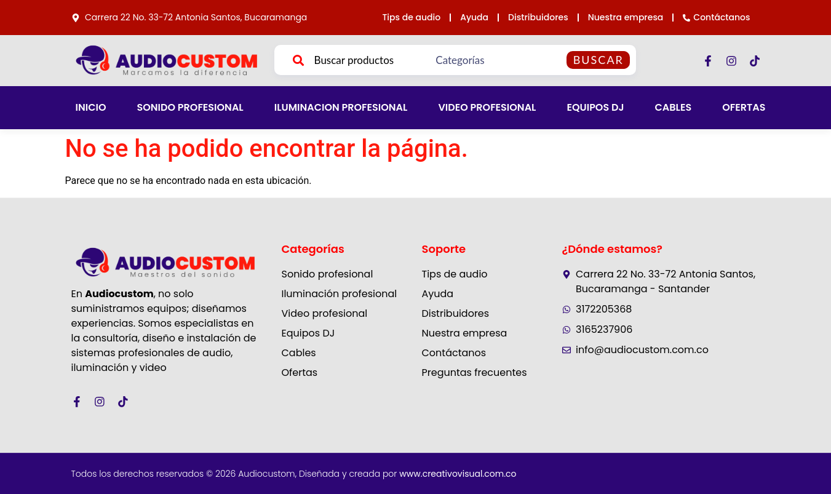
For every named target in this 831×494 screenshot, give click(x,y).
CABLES (673, 107)
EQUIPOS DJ (595, 107)
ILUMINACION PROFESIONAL (341, 107)
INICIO (91, 107)
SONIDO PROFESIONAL (190, 107)
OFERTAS (743, 107)
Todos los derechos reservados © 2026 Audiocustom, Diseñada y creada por (294, 474)
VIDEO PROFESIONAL (487, 107)
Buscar (598, 59)
